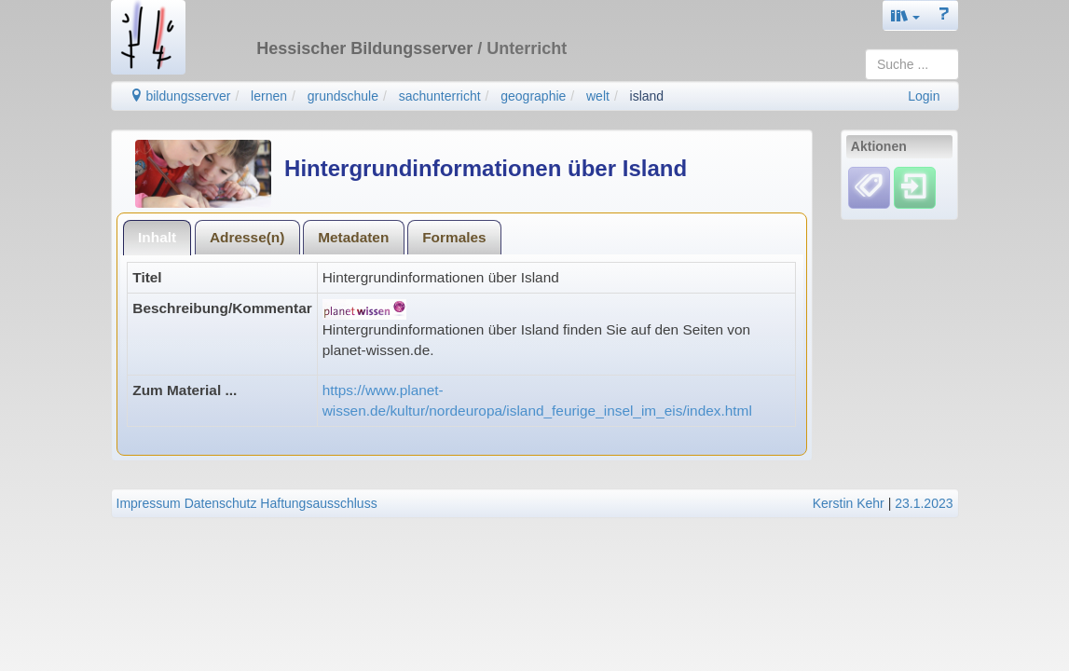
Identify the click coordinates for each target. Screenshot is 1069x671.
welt (598, 96)
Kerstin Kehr (848, 503)
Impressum (148, 503)
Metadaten (353, 237)
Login (923, 96)
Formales (454, 237)
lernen (269, 96)
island (647, 96)
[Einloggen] (915, 187)
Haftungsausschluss (318, 503)
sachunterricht (440, 96)
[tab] (157, 237)
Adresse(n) (247, 237)
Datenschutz (221, 503)
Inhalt (157, 237)
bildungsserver (180, 96)
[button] (906, 15)
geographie (533, 96)
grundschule (343, 96)
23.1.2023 (924, 503)
